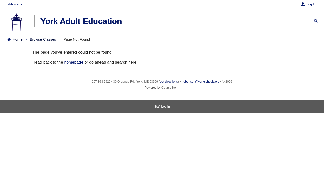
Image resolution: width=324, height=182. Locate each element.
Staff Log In (162, 106)
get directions (169, 81)
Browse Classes (43, 39)
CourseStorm (170, 87)
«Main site (15, 4)
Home (17, 39)
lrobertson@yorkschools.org (201, 81)
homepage (73, 62)
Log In (311, 4)
